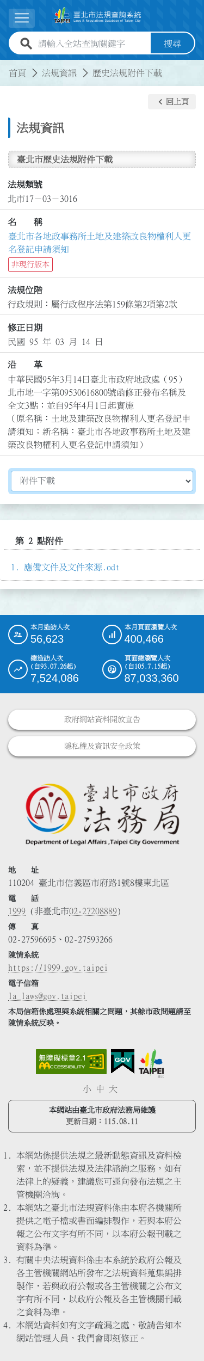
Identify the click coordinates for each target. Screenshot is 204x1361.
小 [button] (87, 1089)
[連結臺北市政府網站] (151, 1063)
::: (6, 66)
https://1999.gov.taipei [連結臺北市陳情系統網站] (58, 967)
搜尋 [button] (172, 43)
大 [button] (113, 1089)
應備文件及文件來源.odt (72, 567)
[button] (172, 101)
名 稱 (25, 222)
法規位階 (25, 290)
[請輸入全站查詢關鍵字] (92, 43)
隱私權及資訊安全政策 (102, 746)
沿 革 (25, 364)
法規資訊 (59, 73)
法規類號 (25, 184)
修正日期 (25, 327)
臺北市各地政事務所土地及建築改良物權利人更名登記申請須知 (99, 243)
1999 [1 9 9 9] (17, 911)
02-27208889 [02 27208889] (93, 911)
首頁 (17, 73)
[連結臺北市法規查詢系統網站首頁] (97, 15)
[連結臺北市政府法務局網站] (102, 813)
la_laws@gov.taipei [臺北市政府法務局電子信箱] (47, 996)
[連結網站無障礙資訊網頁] (71, 1061)
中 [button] (100, 1089)
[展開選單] (22, 18)
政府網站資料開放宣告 (102, 719)
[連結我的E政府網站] (122, 1061)
